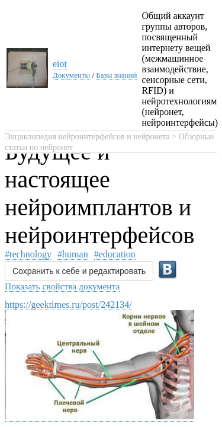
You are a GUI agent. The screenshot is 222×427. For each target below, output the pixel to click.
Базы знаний (116, 75)
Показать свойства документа (62, 286)
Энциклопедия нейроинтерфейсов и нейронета (87, 136)
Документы (71, 75)
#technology (28, 254)
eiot (60, 64)
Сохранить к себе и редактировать (79, 271)
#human (72, 254)
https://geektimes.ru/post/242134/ (68, 304)
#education (115, 254)
